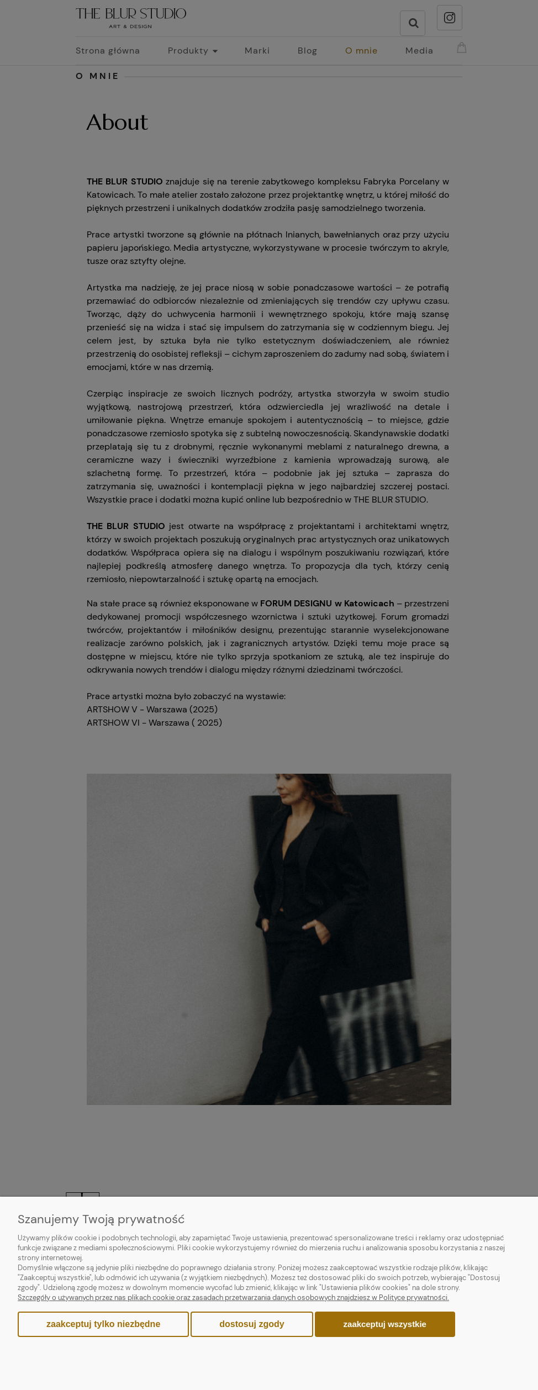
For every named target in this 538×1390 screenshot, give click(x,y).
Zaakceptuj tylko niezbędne (103, 1324)
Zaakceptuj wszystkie (385, 1324)
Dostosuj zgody (251, 1324)
